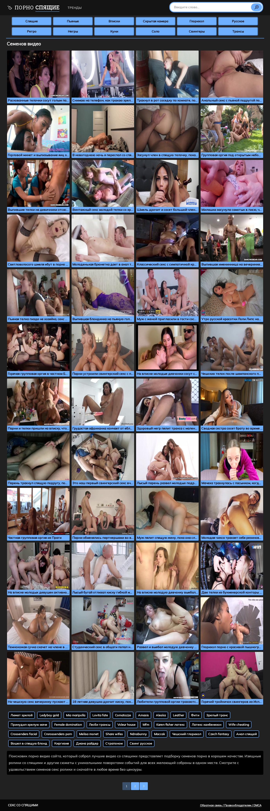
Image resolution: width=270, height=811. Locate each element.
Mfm (146, 725)
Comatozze (123, 715)
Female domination (68, 725)
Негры (73, 31)
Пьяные (73, 21)
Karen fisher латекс (170, 725)
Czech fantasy (218, 734)
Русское (238, 21)
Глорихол (196, 21)
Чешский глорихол (186, 734)
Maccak (159, 734)
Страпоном (114, 743)
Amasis (143, 715)
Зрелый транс (217, 715)
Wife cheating (238, 725)
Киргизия (61, 743)
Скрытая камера (155, 21)
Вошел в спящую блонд (29, 743)
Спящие (31, 21)
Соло (155, 31)
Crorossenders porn (58, 734)
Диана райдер (87, 743)
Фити (195, 715)
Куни (114, 31)
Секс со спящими (23, 805)
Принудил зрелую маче (29, 725)
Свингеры (197, 31)
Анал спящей (246, 734)
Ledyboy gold (49, 715)
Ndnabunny (138, 734)
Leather (178, 715)
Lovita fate (100, 715)
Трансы (238, 31)
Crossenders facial (24, 734)
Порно (33, 8)
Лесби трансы (99, 725)
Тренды (74, 8)
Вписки (114, 21)
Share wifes (114, 734)
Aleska (161, 715)
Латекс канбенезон (206, 725)
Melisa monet (89, 734)
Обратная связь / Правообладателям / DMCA (230, 805)
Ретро (31, 31)
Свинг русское (141, 743)
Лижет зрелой (21, 715)
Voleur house (126, 725)
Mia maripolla (75, 715)
